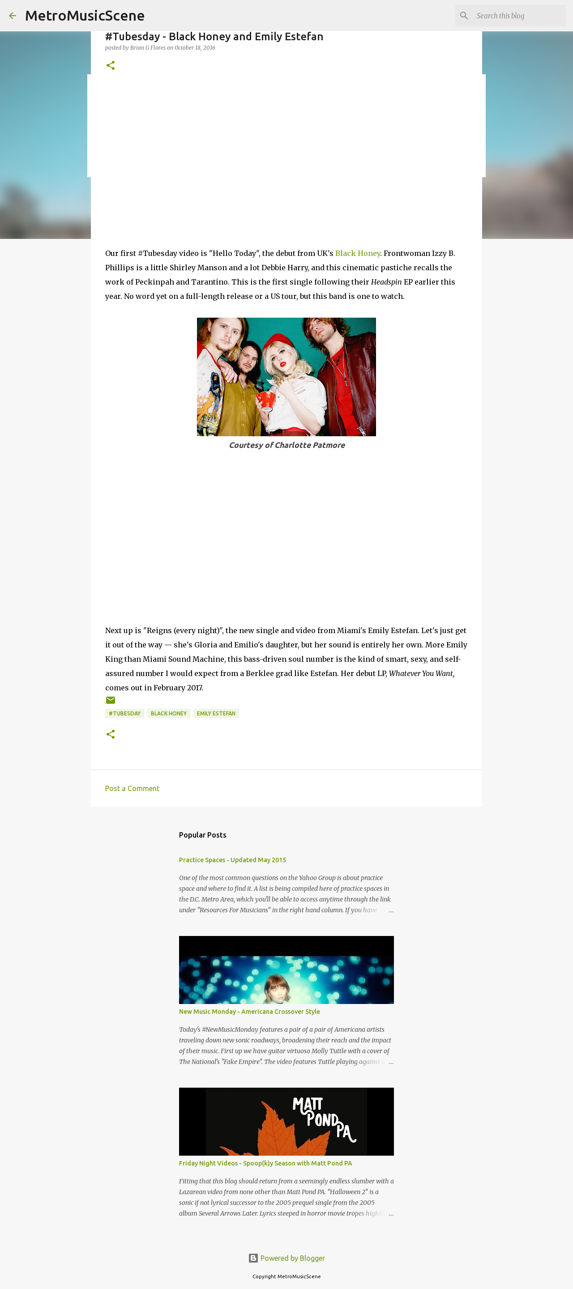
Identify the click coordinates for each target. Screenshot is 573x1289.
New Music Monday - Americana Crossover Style (249, 1011)
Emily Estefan (216, 713)
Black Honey (357, 253)
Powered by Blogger (286, 1258)
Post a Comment (132, 788)
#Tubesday (125, 713)
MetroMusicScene (85, 15)
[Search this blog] (519, 15)
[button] (110, 66)
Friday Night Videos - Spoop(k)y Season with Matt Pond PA (265, 1163)
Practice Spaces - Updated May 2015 (232, 860)
